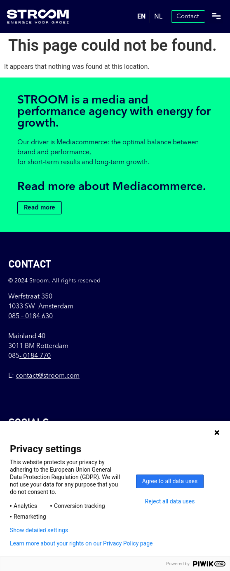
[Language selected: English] (150, 16)
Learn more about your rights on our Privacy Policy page (81, 543)
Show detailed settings (39, 530)
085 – (30, 316)
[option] (158, 16)
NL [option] (158, 16)
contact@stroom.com (48, 376)
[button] (216, 16)
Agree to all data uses (170, 481)
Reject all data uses (170, 501)
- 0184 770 (35, 356)
